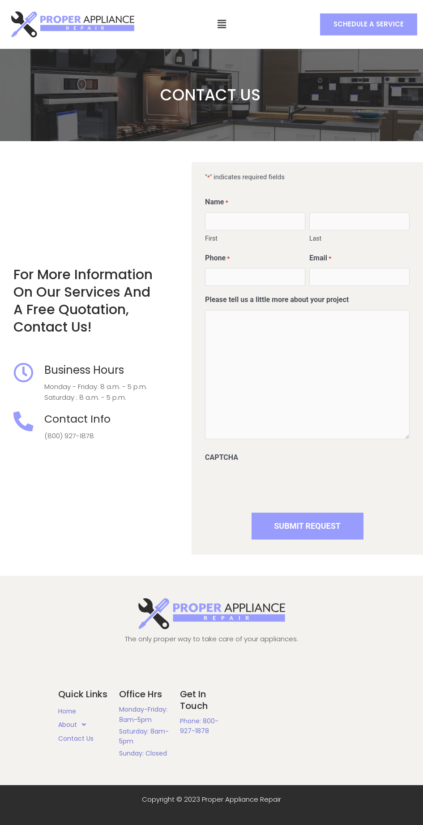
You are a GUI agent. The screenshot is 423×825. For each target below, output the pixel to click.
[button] (368, 24)
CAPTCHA (221, 457)
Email (320, 258)
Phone (217, 258)
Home (67, 711)
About (74, 725)
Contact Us (76, 738)
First (211, 238)
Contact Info (78, 419)
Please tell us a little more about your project (277, 299)
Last (315, 238)
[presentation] (273, 485)
